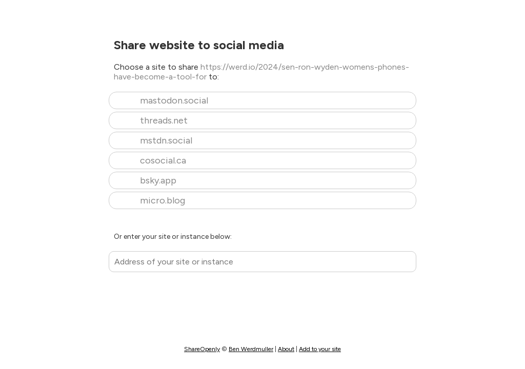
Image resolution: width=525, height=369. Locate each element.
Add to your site (320, 349)
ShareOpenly (202, 349)
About (286, 349)
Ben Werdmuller (251, 349)
